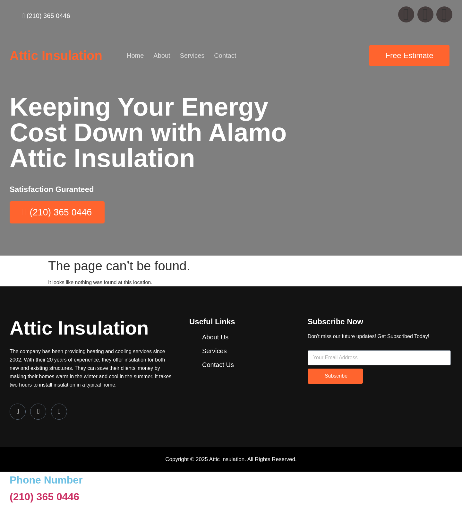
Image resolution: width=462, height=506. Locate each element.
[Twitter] (38, 412)
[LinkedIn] (59, 412)
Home (135, 55)
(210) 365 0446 (44, 497)
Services (192, 55)
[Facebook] (18, 412)
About (161, 55)
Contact (225, 55)
